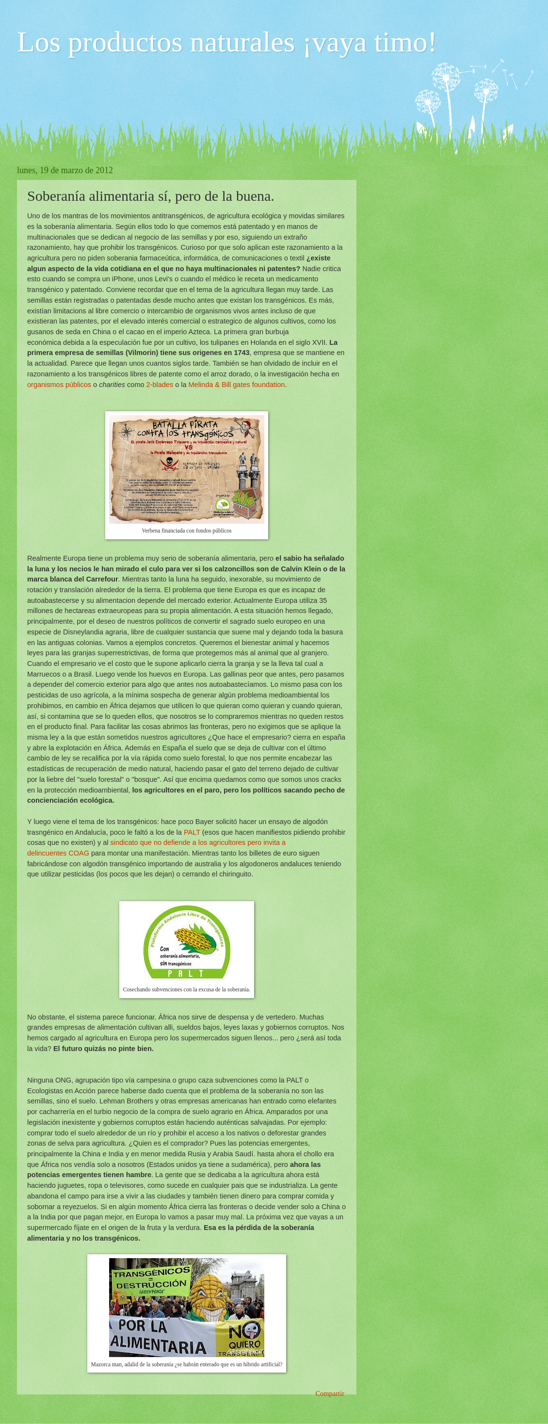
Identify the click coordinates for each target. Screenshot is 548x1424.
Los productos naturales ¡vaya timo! (227, 42)
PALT (191, 832)
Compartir (329, 1393)
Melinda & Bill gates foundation (237, 384)
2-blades (160, 384)
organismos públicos (59, 384)
